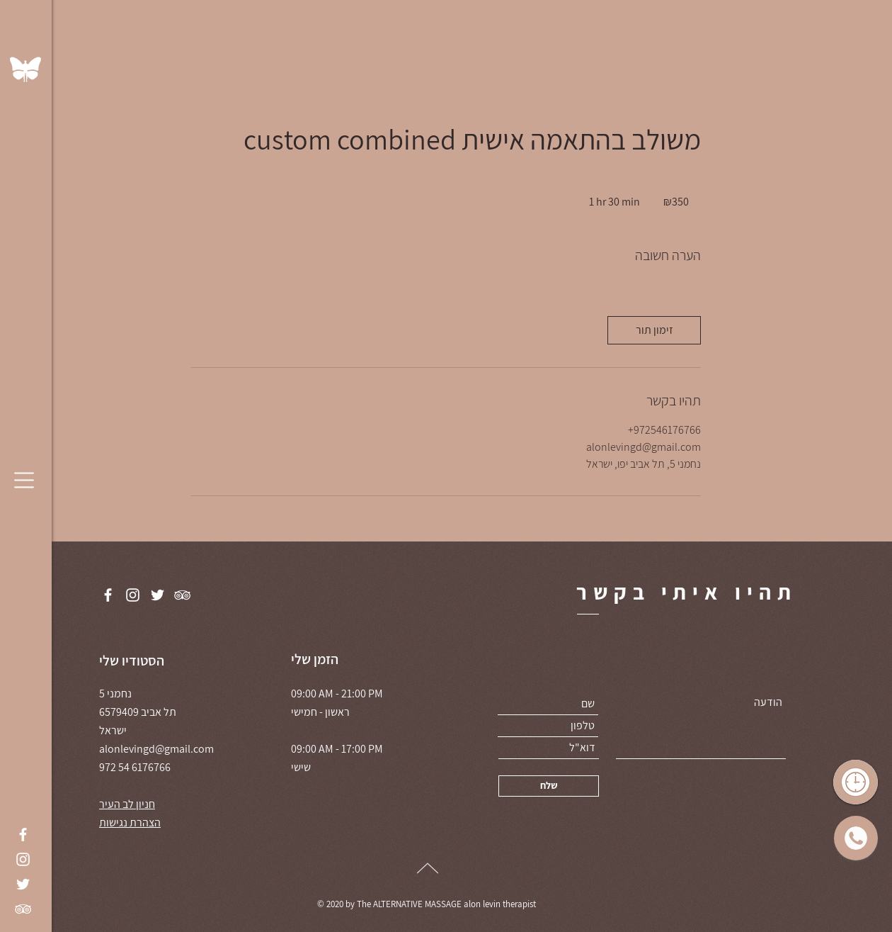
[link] (654, 330)
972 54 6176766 (135, 767)
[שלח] (548, 786)
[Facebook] (23, 834)
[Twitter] (23, 884)
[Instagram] (23, 859)
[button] (24, 480)
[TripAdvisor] (23, 909)
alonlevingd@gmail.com (156, 748)
